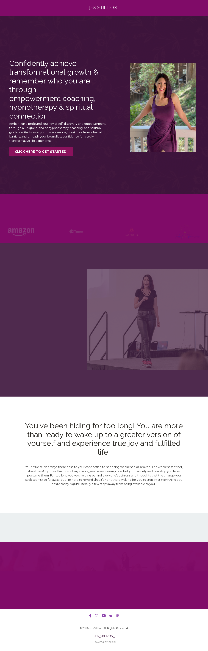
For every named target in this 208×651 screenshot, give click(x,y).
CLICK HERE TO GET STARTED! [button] (41, 152)
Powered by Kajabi (104, 642)
